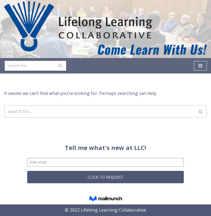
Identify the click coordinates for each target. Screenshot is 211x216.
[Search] (29, 65)
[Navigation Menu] (200, 65)
